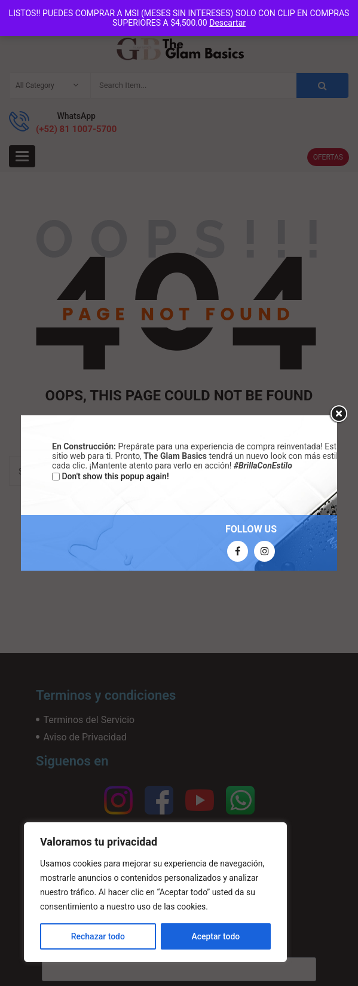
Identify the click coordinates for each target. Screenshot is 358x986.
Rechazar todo (98, 936)
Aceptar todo (215, 936)
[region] (155, 892)
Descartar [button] (227, 22)
